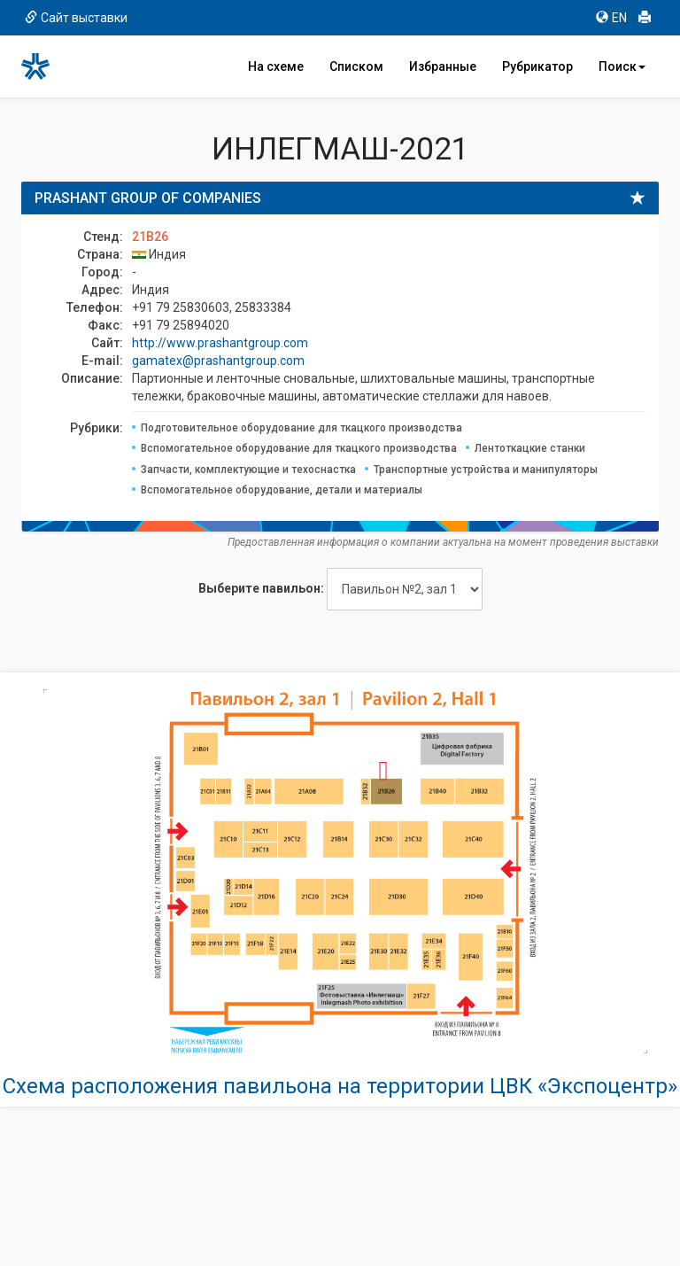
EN (611, 18)
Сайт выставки (76, 18)
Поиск (622, 66)
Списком (356, 66)
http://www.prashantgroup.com (220, 343)
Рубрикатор (537, 66)
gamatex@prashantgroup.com (218, 360)
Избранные (442, 66)
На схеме (276, 66)
